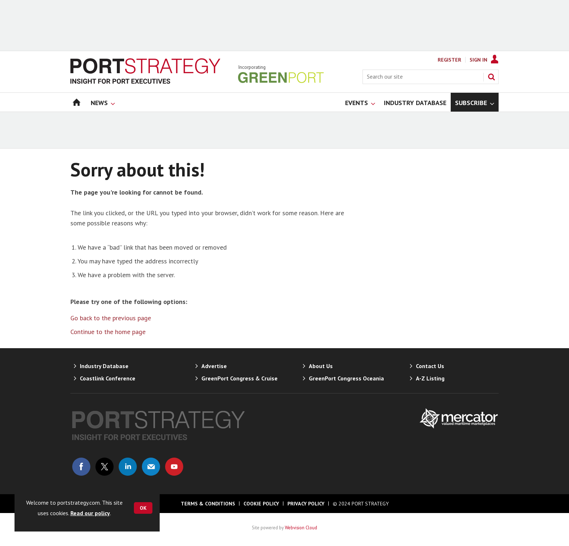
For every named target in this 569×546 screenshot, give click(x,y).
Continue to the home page (108, 332)
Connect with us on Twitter (104, 466)
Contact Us (430, 366)
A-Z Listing (430, 378)
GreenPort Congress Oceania (346, 378)
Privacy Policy (305, 503)
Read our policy (90, 513)
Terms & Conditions (208, 503)
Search (491, 77)
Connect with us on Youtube (174, 466)
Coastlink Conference (107, 378)
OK (143, 508)
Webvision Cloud (301, 527)
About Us (321, 366)
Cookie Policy (261, 503)
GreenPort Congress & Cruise (239, 378)
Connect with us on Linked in (127, 466)
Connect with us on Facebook (81, 466)
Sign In (478, 60)
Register (449, 60)
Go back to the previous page (110, 318)
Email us (151, 466)
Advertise (214, 366)
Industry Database (104, 366)
